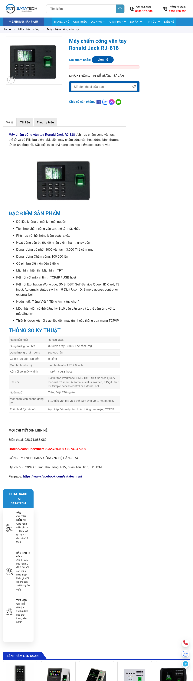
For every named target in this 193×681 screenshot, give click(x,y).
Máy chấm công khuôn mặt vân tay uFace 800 (96, 547)
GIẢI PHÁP (118, 22)
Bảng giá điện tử (125, 621)
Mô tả (10, 123)
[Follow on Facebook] (158, 628)
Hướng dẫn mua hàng (160, 603)
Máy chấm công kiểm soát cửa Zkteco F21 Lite (20, 547)
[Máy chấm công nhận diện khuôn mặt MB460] (173, 523)
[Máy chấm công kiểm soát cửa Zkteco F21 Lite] (20, 523)
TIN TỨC (153, 22)
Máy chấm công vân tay (63, 29)
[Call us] (172, 628)
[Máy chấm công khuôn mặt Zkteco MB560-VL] (134, 523)
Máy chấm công (29, 29)
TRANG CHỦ (61, 21)
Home (7, 29)
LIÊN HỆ (169, 21)
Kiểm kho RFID (124, 628)
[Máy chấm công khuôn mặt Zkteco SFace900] (58, 523)
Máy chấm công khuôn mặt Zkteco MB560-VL (134, 547)
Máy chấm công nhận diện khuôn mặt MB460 (173, 547)
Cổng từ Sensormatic (128, 604)
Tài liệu (25, 123)
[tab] (10, 123)
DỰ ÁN (136, 22)
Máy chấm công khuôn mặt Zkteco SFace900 (58, 547)
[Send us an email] (165, 628)
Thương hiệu (45, 123)
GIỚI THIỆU (80, 21)
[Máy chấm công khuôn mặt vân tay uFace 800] (96, 523)
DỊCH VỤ (98, 22)
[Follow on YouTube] (179, 628)
